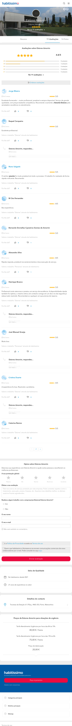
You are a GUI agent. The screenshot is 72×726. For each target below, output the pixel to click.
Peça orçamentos (36, 680)
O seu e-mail (6, 522)
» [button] (40, 449)
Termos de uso (37, 543)
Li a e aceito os (23, 543)
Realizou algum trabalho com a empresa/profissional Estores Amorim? (27, 500)
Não (6, 509)
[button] (36, 698)
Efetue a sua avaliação (10, 485)
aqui (40, 551)
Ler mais (12, 156)
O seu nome (6, 514)
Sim (6, 504)
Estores (31, 24)
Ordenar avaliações (36, 83)
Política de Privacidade (15, 543)
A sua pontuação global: (11, 474)
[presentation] (17, 536)
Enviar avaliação (36, 559)
